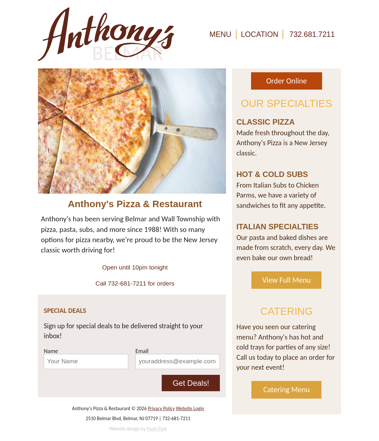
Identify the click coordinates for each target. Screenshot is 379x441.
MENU (220, 34)
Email (142, 351)
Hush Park (157, 429)
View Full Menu (286, 280)
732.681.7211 (312, 34)
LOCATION (259, 34)
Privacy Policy (161, 408)
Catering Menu (286, 389)
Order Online (286, 80)
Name (51, 351)
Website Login (190, 408)
